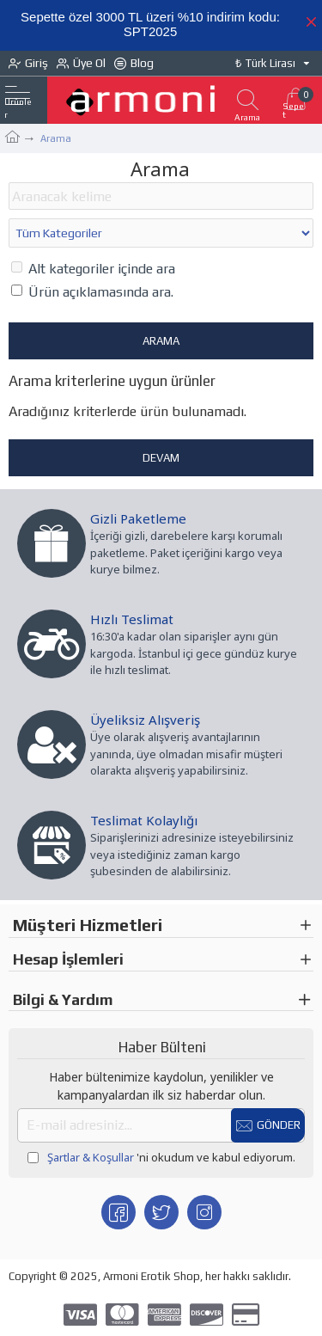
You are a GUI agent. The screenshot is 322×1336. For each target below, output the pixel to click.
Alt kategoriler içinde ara (93, 268)
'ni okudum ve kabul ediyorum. (161, 1158)
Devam (161, 457)
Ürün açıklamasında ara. (92, 292)
